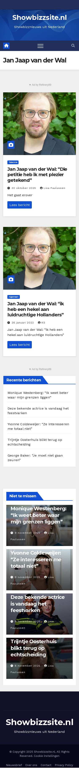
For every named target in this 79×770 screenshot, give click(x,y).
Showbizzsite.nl (39, 17)
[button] (73, 46)
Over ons (31, 765)
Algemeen (14, 297)
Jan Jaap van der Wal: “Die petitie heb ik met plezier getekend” (37, 174)
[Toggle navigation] (40, 45)
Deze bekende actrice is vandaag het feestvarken (38, 603)
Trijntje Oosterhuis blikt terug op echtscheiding (33, 647)
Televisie (13, 162)
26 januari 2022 (23, 322)
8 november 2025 (28, 665)
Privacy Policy (64, 765)
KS (41, 322)
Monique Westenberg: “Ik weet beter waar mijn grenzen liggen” (38, 514)
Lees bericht (19, 205)
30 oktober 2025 (24, 188)
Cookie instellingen (46, 755)
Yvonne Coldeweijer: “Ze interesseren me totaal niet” (36, 559)
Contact (46, 765)
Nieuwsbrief (14, 765)
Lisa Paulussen (52, 188)
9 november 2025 (28, 532)
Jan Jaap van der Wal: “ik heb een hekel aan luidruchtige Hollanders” (35, 309)
